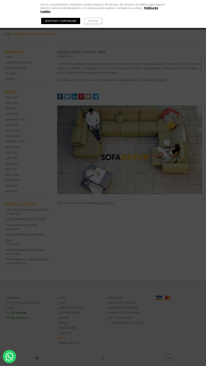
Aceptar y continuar (60, 20)
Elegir (93, 20)
